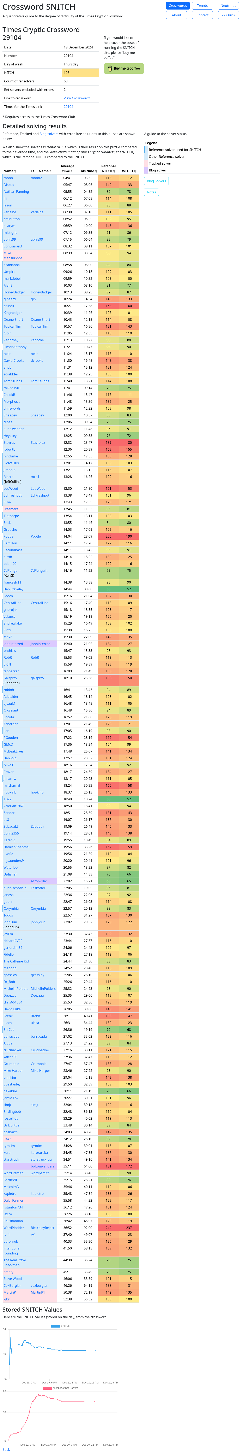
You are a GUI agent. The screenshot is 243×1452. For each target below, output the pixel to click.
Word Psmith (14, 1173)
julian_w (10, 778)
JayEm (8, 934)
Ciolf (7, 333)
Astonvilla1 (39, 881)
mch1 (35, 476)
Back (6, 1449)
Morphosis (12, 401)
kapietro (10, 1193)
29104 (68, 106)
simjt (7, 1104)
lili (5, 198)
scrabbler (11, 374)
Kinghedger (13, 312)
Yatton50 (10, 1057)
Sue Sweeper (14, 429)
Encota (9, 717)
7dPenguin (12, 570)
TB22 (8, 799)
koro (7, 1152)
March (8, 476)
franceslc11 (12, 582)
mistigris (10, 232)
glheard (10, 299)
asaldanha (12, 265)
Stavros (9, 442)
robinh (9, 689)
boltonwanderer (43, 1166)
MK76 (8, 637)
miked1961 (12, 388)
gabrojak (10, 609)
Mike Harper (13, 1070)
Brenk (8, 1016)
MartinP (10, 1292)
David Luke (12, 1009)
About (176, 15)
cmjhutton (12, 219)
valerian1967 (14, 806)
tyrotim (9, 1145)
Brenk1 (36, 1016)
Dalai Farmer (14, 1200)
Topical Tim (12, 326)
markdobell (13, 278)
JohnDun (10, 922)
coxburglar (39, 1285)
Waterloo (11, 867)
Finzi (7, 630)
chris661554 (13, 1002)
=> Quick (228, 15)
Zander (9, 812)
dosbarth (11, 1132)
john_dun (38, 922)
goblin (8, 901)
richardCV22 (13, 940)
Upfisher (10, 874)
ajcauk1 (10, 703)
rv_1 (7, 1234)
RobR (8, 657)
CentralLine (13, 603)
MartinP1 (38, 1292)
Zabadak (37, 826)
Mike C (9, 765)
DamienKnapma (16, 847)
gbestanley (12, 1084)
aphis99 (10, 239)
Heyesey (10, 435)
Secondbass (13, 550)
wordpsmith (40, 1173)
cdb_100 (10, 563)
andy (7, 367)
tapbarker (11, 671)
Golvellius (11, 463)
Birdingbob (12, 1111)
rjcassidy (10, 975)
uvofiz (8, 853)
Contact (202, 15)
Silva (7, 502)
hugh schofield (15, 888)
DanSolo (10, 758)
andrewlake (13, 623)
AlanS (8, 285)
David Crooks (14, 360)
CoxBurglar (12, 1285)
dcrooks (37, 360)
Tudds (8, 915)
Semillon (10, 543)
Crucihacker (40, 1050)
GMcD (8, 744)
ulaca (8, 1022)
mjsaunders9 (14, 860)
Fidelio (9, 954)
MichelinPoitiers (16, 988)
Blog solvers (49, 133)
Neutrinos (228, 5)
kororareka (39, 1152)
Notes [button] (151, 192)
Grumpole (11, 1063)
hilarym (9, 225)
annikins (10, 1077)
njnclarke (11, 456)
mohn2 (36, 178)
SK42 (7, 1139)
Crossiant (11, 710)
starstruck (11, 1159)
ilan (6, 730)
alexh (8, 557)
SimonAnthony (15, 347)
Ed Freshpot (40, 495)
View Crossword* (77, 98)
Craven (9, 771)
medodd (10, 968)
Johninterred (40, 644)
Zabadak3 (11, 826)
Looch (8, 596)
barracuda (11, 1036)
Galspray (10, 678)
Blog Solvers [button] (156, 181)
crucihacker (13, 1050)
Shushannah (13, 1221)
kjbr (7, 1299)
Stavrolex (38, 442)
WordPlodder (14, 1227)
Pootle (8, 536)
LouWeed (11, 488)
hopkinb (10, 792)
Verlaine (37, 212)
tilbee (8, 422)
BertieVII (10, 1180)
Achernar (11, 724)
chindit (9, 306)
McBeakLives (13, 751)
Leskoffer (38, 888)
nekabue (10, 1091)
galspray (37, 678)
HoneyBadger (14, 292)
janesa (9, 894)
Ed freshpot (13, 495)
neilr (7, 353)
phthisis (10, 650)
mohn (8, 178)
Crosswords (178, 5)
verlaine (10, 212)
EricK (7, 522)
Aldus (8, 1043)
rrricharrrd (12, 785)
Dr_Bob (9, 981)
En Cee (9, 1029)
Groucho (10, 529)
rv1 (33, 1234)
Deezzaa (10, 995)
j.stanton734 (13, 1207)
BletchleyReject (42, 1227)
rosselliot (11, 1118)
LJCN (7, 664)
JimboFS (10, 470)
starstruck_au (41, 1159)
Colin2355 (11, 833)
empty (8, 1272)
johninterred (13, 644)
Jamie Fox (11, 1098)
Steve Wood (13, 1278)
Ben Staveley (13, 589)
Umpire (9, 271)
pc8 (6, 819)
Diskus (9, 184)
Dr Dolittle (11, 1125)
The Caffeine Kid (16, 961)
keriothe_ (11, 340)
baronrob (11, 1241)
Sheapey (10, 415)
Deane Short (13, 319)
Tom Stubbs (13, 381)
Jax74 (8, 1214)
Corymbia (11, 908)
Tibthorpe (11, 516)
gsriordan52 (13, 947)
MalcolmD (11, 1186)
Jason (8, 205)
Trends (202, 5)
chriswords (12, 408)
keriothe (37, 340)
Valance (10, 616)
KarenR (9, 840)
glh (33, 299)
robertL (9, 449)
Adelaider (11, 696)
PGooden (11, 737)
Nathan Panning (16, 191)
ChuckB (9, 394)
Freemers (11, 509)
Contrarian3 (13, 246)
